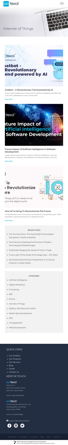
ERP (11, 294)
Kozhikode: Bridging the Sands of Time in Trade (30, 250)
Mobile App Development (20, 313)
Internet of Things (17, 304)
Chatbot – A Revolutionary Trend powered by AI (29, 90)
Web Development (17, 328)
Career (12, 369)
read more (9, 99)
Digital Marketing (17, 285)
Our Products (15, 359)
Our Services (14, 362)
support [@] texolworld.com (17, 421)
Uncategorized (15, 323)
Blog (11, 365)
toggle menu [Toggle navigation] (62, 3)
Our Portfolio (14, 356)
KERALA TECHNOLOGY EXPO (22, 308)
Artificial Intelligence (18, 280)
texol (10, 4)
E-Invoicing (14, 289)
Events (12, 299)
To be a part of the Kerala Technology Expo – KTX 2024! (33, 255)
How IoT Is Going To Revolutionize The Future (28, 211)
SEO (11, 318)
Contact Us (14, 372)
